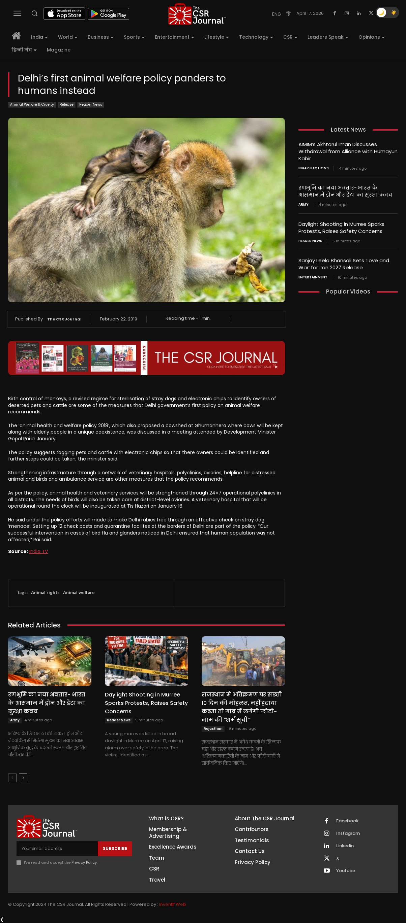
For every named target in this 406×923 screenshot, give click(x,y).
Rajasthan (213, 728)
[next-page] (23, 778)
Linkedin (345, 846)
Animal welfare (79, 592)
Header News (90, 105)
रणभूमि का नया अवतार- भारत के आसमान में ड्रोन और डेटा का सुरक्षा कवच (46, 703)
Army (15, 720)
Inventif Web (172, 904)
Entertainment (312, 277)
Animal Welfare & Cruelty (32, 105)
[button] (34, 13)
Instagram (348, 833)
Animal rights (45, 592)
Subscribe (115, 848)
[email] (57, 848)
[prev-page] (12, 778)
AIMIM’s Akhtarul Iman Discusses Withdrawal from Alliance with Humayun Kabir (348, 151)
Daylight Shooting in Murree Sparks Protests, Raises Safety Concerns (146, 703)
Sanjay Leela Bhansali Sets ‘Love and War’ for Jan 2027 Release (343, 264)
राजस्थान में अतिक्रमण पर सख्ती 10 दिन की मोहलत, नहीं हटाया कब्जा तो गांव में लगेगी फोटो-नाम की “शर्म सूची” (242, 707)
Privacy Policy (84, 862)
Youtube (345, 871)
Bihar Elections (313, 168)
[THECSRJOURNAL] (197, 14)
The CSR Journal (64, 319)
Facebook (347, 821)
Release (67, 105)
